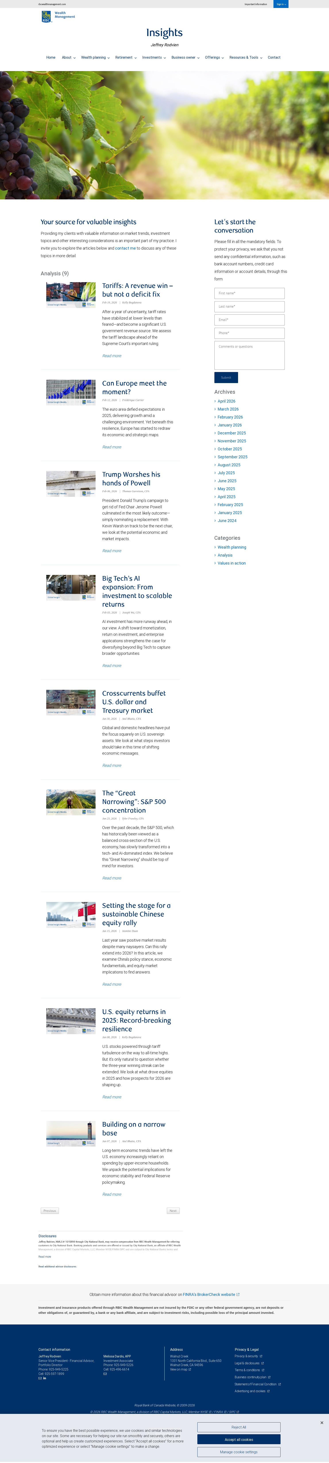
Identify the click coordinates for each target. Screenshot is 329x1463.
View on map (179, 1376)
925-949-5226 (123, 1371)
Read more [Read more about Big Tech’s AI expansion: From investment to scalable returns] (111, 668)
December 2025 (232, 433)
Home (50, 56)
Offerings (214, 56)
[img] (164, 133)
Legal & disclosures (248, 1370)
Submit (227, 377)
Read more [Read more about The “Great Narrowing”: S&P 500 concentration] (111, 882)
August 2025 (229, 464)
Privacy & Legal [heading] (247, 1356)
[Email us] (40, 1384)
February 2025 (230, 504)
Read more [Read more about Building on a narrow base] (111, 1200)
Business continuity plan (251, 1384)
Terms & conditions (248, 1376)
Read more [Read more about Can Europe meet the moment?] (111, 448)
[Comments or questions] (249, 355)
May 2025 (226, 488)
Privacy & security (247, 1363)
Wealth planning (95, 56)
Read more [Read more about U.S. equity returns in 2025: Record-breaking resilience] (111, 1102)
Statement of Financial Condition (257, 1390)
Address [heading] (176, 1356)
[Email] (249, 320)
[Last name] (249, 306)
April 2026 (226, 401)
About (69, 56)
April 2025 (226, 496)
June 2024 (227, 520)
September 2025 (232, 456)
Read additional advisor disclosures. (57, 1272)
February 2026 (230, 417)
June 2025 (227, 480)
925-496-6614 (119, 1376)
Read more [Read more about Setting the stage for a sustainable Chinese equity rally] (111, 989)
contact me (125, 248)
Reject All (239, 1427)
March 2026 (228, 409)
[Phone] (249, 333)
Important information (256, 4)
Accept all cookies (239, 1438)
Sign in (281, 4)
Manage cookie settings (239, 1452)
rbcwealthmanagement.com (52, 4)
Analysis (225, 555)
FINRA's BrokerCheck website (209, 1300)
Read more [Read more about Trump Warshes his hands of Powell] (111, 552)
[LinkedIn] (45, 1384)
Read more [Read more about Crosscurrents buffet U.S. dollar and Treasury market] (111, 768)
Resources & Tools (245, 56)
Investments (154, 56)
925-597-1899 (54, 1380)
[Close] (322, 1423)
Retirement (126, 56)
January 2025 (230, 512)
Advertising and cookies (251, 1397)
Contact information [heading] (54, 1356)
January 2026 (230, 425)
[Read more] (44, 1262)
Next (173, 1217)
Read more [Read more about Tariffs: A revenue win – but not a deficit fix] (111, 356)
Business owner (185, 56)
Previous (51, 1217)
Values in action (232, 563)
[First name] (249, 293)
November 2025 (232, 440)
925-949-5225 (58, 1376)
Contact (274, 56)
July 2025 (226, 472)
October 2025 (230, 448)
